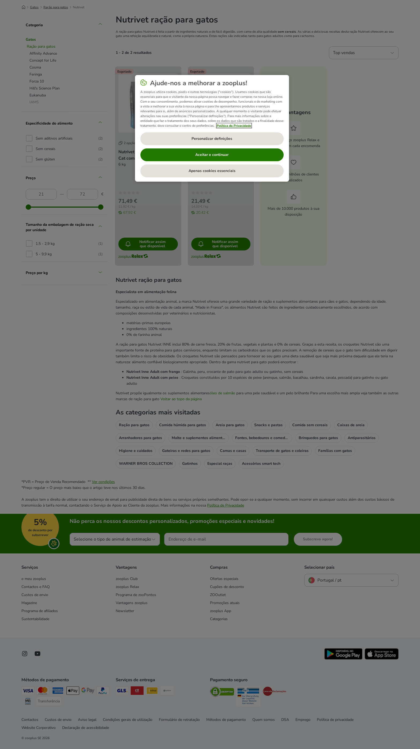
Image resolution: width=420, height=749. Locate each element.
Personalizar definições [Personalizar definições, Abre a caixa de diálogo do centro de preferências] (212, 138)
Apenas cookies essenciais (212, 170)
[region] (212, 128)
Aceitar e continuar (211, 154)
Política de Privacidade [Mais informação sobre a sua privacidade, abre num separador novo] (234, 125)
